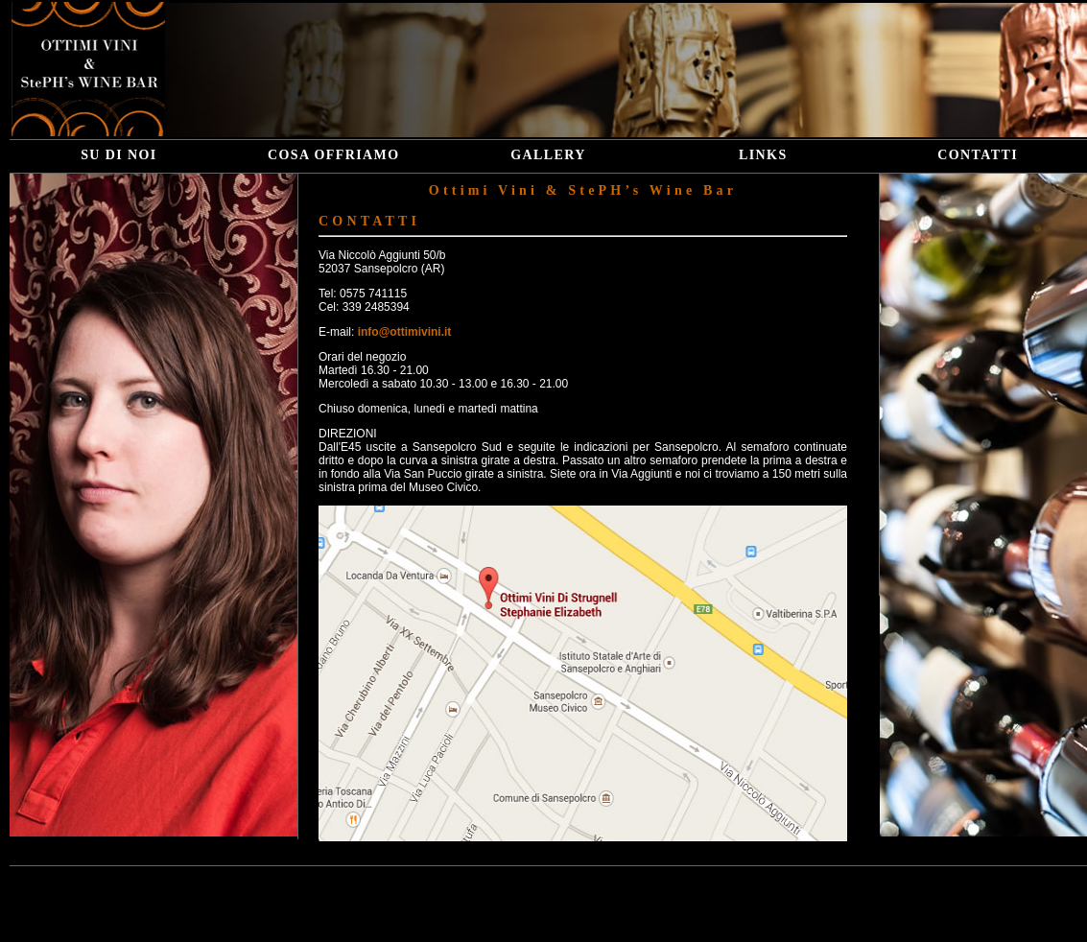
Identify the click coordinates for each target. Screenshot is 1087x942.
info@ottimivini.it (405, 332)
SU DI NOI (119, 155)
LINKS (763, 155)
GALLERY (548, 155)
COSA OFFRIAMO (334, 155)
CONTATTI (977, 155)
